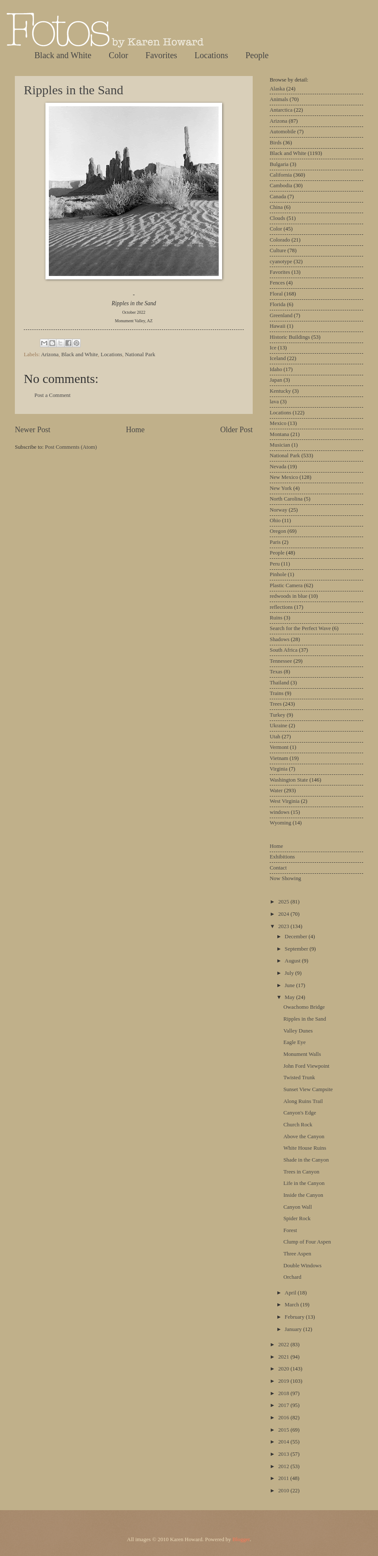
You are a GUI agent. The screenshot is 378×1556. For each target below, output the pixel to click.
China (276, 207)
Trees (276, 704)
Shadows (280, 639)
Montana (279, 434)
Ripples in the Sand (73, 90)
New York (281, 488)
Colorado (280, 240)
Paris (275, 542)
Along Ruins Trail (303, 1101)
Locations (211, 55)
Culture (278, 250)
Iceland (278, 358)
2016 (284, 1418)
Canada (278, 197)
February (295, 1317)
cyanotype (281, 261)
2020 (284, 1369)
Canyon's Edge (299, 1113)
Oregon (278, 531)
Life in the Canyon (303, 1183)
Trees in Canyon (301, 1172)
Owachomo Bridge (304, 1007)
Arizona (49, 354)
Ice (273, 348)
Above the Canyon (303, 1137)
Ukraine (278, 726)
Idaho (276, 369)
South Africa (283, 650)
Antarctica (281, 110)
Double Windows (302, 1266)
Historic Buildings (290, 337)
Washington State (289, 780)
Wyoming (280, 823)
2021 (284, 1357)
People (256, 55)
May (290, 997)
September (297, 949)
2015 (284, 1430)
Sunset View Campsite (308, 1089)
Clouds (277, 218)
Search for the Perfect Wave (300, 628)
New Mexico (284, 477)
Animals (279, 99)
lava (274, 402)
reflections (281, 607)
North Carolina (286, 499)
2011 (284, 1478)
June (290, 985)
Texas (276, 672)
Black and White (62, 55)
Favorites (161, 55)
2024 (284, 914)
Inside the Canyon (303, 1195)
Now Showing (285, 878)
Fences (277, 283)
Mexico (278, 423)
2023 (284, 926)
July (290, 973)
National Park (140, 354)
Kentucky (280, 391)
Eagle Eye (294, 1042)
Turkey (277, 715)
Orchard (292, 1277)
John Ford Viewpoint (306, 1066)
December (296, 937)
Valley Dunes (298, 1031)
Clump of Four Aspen (307, 1242)
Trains (276, 693)
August (293, 961)
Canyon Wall (297, 1207)
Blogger (241, 1539)
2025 (284, 902)
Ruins (276, 618)
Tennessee (281, 661)
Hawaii (277, 326)
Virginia (279, 769)
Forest (290, 1230)
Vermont (279, 747)
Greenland (281, 315)
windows (280, 812)
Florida (277, 304)
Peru (275, 564)
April (291, 1293)
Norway (278, 510)
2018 (284, 1393)
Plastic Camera (286, 585)
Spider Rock (296, 1218)
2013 (284, 1454)
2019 (284, 1381)
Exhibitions (282, 857)
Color (118, 55)
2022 (284, 1345)
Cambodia (281, 186)
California (281, 175)
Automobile (283, 132)
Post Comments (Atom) (71, 447)
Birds (276, 143)
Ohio (275, 520)
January (294, 1329)
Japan (276, 380)
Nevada (278, 467)
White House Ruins (304, 1148)
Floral (276, 294)
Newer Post (33, 429)
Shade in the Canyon (306, 1160)
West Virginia (284, 801)
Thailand (279, 683)
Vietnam (279, 758)
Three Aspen (297, 1254)
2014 (284, 1442)
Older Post (236, 429)
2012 (284, 1466)
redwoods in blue (288, 596)
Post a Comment (52, 395)
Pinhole (278, 574)
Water (276, 790)
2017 (284, 1405)
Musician (280, 445)
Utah (275, 737)
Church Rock (297, 1125)
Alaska (277, 89)
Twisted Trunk (299, 1077)
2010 (284, 1491)
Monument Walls (302, 1054)
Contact (278, 868)
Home (135, 429)
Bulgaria (279, 164)
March (292, 1305)
